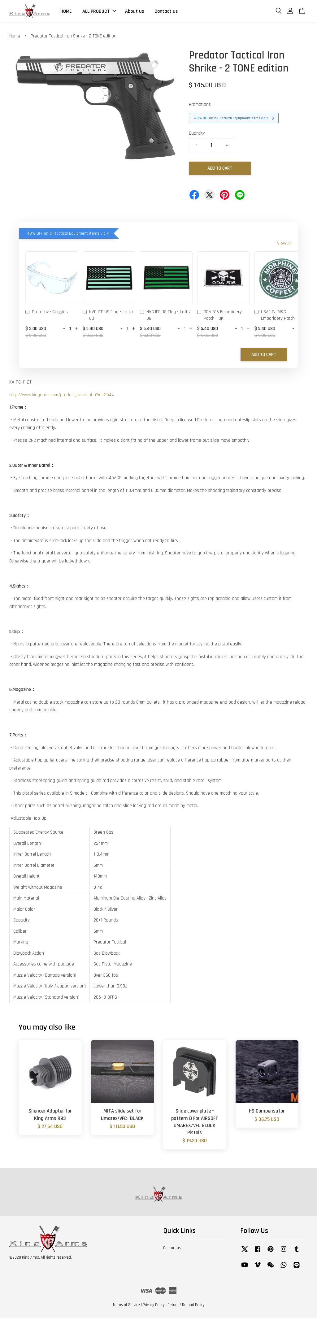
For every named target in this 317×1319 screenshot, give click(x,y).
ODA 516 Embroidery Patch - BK (219, 316)
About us (134, 12)
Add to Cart (263, 356)
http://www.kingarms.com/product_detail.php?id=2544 (61, 396)
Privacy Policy (154, 1306)
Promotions (200, 106)
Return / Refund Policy (186, 1306)
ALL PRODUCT (99, 12)
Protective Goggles (46, 313)
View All (284, 245)
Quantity (197, 135)
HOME (66, 12)
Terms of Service (126, 1306)
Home (14, 37)
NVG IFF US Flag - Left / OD (108, 316)
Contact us (166, 12)
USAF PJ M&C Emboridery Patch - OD (279, 316)
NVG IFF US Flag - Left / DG (165, 316)
